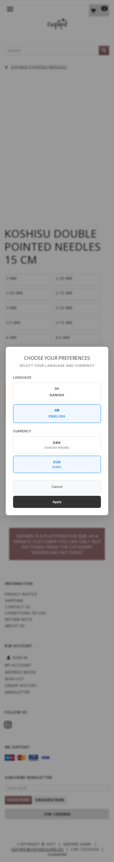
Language (22, 378)
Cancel (57, 487)
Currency (22, 431)
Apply (57, 502)
